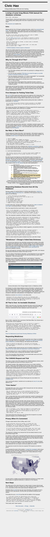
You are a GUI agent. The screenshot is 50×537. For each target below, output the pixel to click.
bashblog (16, 532)
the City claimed (19, 170)
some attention (18, 307)
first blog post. (15, 133)
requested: (15, 103)
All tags (26, 527)
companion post (11, 23)
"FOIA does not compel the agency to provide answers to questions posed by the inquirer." (25, 76)
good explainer (17, 56)
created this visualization (31, 469)
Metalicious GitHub (31, 348)
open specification (33, 259)
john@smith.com (28, 531)
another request (14, 141)
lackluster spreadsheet (33, 153)
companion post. (9, 396)
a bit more (19, 132)
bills (16, 510)
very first (9, 97)
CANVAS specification (15, 38)
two (14, 510)
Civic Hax (12, 5)
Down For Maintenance (11, 348)
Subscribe (32, 527)
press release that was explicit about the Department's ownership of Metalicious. (24, 364)
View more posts (19, 527)
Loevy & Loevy (36, 398)
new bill (18, 514)
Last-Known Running (22, 348)
